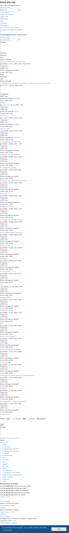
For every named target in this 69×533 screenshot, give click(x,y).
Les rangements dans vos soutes (10, 141)
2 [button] (0, 46)
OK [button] (59, 529)
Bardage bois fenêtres (7, 206)
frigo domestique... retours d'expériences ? (13, 401)
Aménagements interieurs (13, 34)
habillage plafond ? (6, 297)
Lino (1, 284)
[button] (0, 51)
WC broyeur (4, 258)
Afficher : (7, 418)
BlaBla (29, 64)
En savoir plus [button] (7, 530)
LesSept (5, 118)
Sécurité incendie (5, 362)
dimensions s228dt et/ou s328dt (10, 349)
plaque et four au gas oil (7, 336)
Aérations (3, 103)
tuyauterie (3, 388)
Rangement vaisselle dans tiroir (10, 154)
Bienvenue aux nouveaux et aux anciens (13, 61)
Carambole (17, 293)
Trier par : (23, 418)
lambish (5, 64)
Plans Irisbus (4, 116)
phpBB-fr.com (11, 520)
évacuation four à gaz (7, 310)
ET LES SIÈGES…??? (7, 271)
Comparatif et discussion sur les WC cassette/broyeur (17, 375)
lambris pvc (3, 193)
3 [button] (0, 48)
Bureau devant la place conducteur (11, 232)
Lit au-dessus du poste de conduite (11, 219)
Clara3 (16, 111)
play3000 (5, 85)
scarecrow (6, 105)
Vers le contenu (5, 7)
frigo (1, 323)
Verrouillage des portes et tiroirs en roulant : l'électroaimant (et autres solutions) (25, 83)
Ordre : (38, 418)
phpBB (12, 518)
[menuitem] (7, 14)
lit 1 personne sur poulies (8, 167)
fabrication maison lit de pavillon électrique (13, 180)
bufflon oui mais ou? (6, 245)
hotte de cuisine (5, 128)
